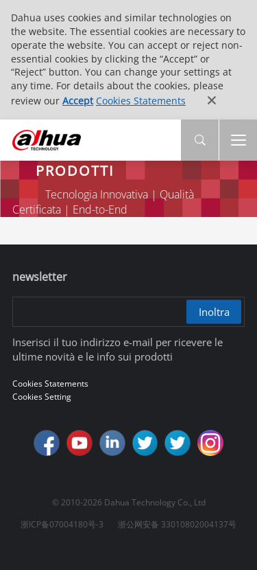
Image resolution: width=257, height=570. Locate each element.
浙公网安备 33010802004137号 (177, 524)
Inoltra (214, 311)
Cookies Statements (141, 100)
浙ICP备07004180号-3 (62, 524)
